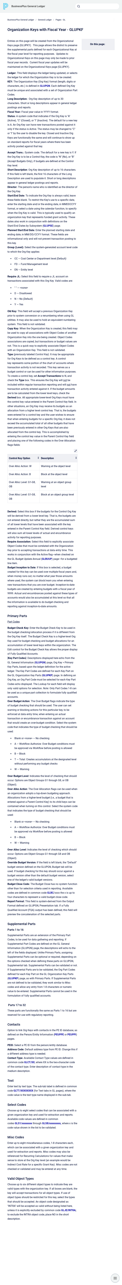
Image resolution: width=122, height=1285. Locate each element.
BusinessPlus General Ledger (28, 6)
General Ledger (45, 20)
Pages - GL (60, 20)
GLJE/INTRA (68, 1210)
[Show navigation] (115, 1278)
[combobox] (97, 6)
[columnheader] (23, 458)
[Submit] (78, 6)
